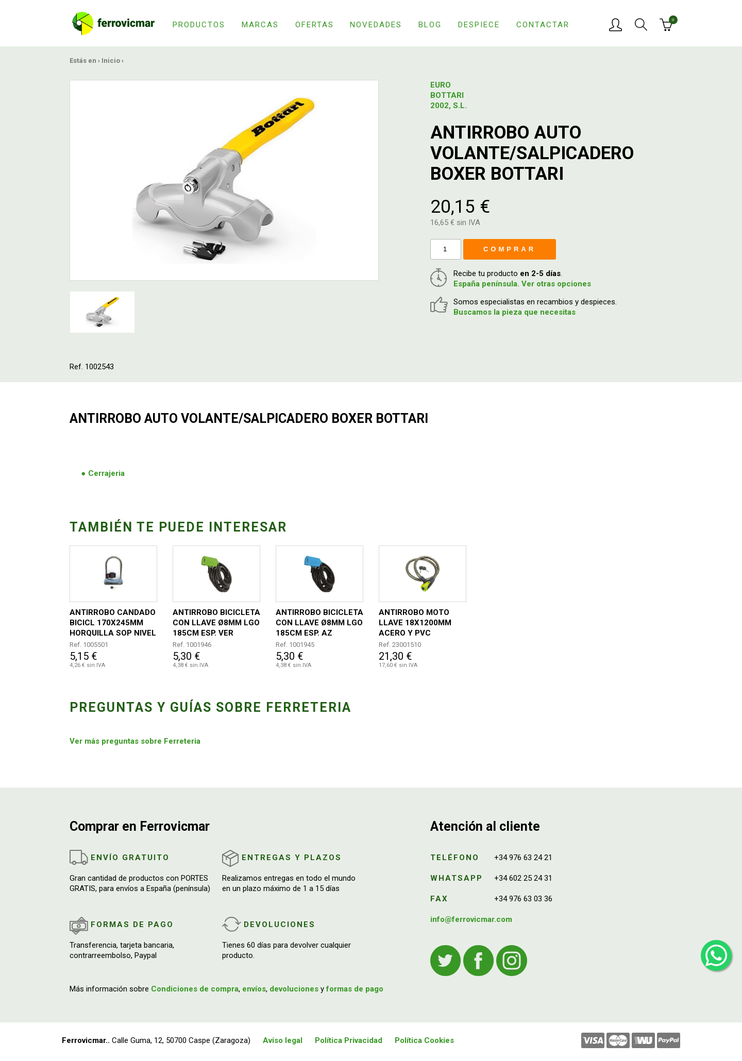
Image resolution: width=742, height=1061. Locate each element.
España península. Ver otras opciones (522, 283)
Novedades (376, 24)
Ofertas (314, 24)
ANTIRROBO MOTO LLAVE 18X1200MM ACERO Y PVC (415, 623)
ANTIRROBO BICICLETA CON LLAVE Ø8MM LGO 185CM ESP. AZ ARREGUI (319, 623)
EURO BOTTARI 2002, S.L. (448, 95)
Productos (199, 24)
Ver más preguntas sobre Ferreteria (135, 741)
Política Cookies (424, 1040)
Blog (430, 24)
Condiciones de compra (195, 989)
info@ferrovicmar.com (471, 919)
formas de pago (354, 989)
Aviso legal (282, 1040)
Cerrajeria (106, 473)
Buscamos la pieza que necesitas (514, 312)
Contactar (542, 24)
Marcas (260, 24)
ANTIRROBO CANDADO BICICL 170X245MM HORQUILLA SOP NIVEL (113, 623)
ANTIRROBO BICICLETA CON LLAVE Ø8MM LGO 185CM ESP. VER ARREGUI (216, 623)
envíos (254, 989)
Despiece (479, 24)
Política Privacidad (348, 1040)
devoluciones (293, 989)
